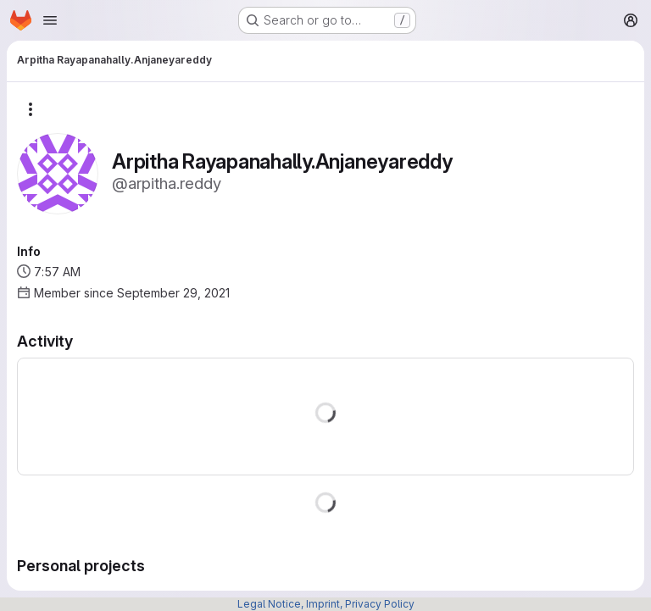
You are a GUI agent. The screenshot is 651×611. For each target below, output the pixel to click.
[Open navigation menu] (50, 20)
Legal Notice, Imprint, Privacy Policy (326, 603)
